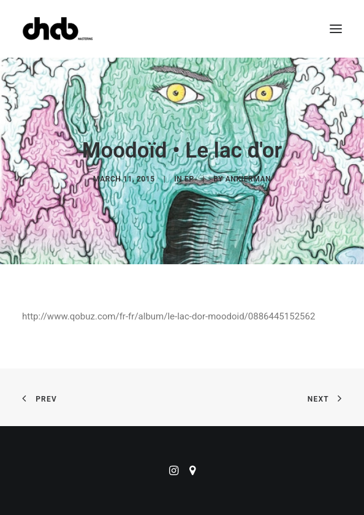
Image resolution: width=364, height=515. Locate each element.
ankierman (248, 179)
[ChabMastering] (57, 29)
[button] (336, 29)
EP (189, 179)
